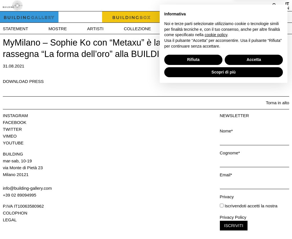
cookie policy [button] (216, 186)
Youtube (13, 142)
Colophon (15, 213)
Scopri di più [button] (224, 223)
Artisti (95, 28)
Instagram (15, 115)
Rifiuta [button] (193, 211)
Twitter (12, 129)
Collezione (137, 28)
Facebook (15, 122)
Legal (10, 219)
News (222, 28)
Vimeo (10, 136)
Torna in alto (277, 102)
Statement (15, 28)
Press (256, 28)
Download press (23, 81)
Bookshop (183, 28)
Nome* (226, 130)
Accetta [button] (254, 211)
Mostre (57, 28)
